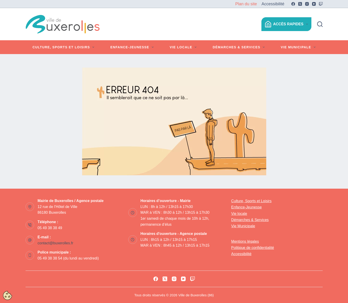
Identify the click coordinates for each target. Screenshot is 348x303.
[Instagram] (307, 4)
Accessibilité (272, 4)
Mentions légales (245, 241)
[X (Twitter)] (300, 4)
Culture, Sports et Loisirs (64, 47)
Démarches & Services (239, 47)
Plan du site (246, 4)
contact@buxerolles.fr (55, 243)
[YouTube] (314, 4)
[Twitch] (321, 4)
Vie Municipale (299, 47)
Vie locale (184, 47)
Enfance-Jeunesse (132, 47)
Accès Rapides (287, 24)
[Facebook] (293, 4)
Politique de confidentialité (252, 248)
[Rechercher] (320, 24)
